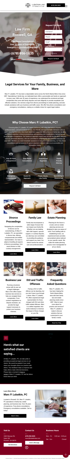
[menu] (66, 6)
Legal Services (49, 46)
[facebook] (26, 447)
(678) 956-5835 (22, 53)
